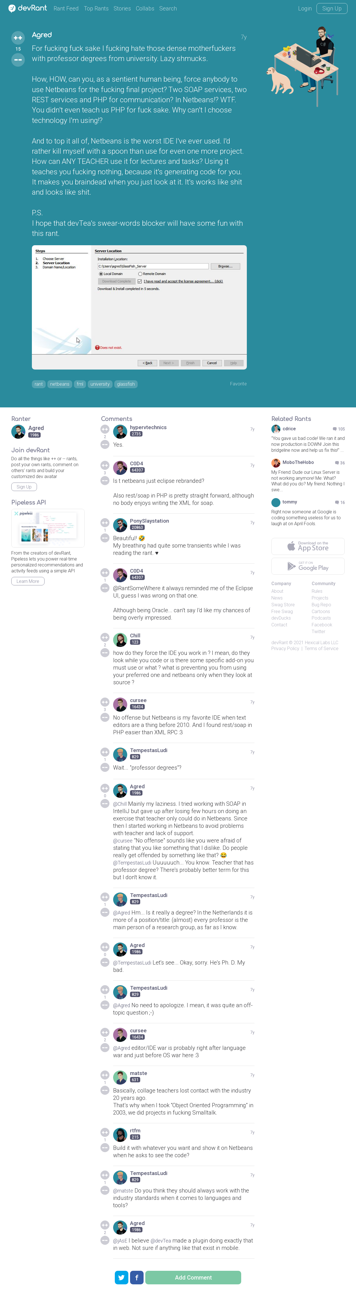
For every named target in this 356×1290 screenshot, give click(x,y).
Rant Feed (66, 8)
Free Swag (282, 613)
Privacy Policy (285, 650)
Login (305, 8)
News (277, 599)
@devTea (164, 1242)
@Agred (123, 914)
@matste (124, 1192)
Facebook (322, 626)
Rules (317, 593)
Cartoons (321, 613)
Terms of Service (322, 650)
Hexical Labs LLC (321, 644)
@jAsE (121, 1242)
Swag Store (283, 606)
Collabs (145, 8)
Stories (122, 8)
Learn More (28, 583)
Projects (320, 599)
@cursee (124, 842)
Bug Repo (321, 606)
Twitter (318, 633)
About (277, 593)
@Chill (121, 805)
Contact (279, 626)
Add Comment (193, 1277)
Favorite (237, 384)
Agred (44, 36)
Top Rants (96, 8)
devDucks (281, 620)
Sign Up (332, 8)
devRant (279, 644)
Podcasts (321, 620)
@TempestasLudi (135, 864)
